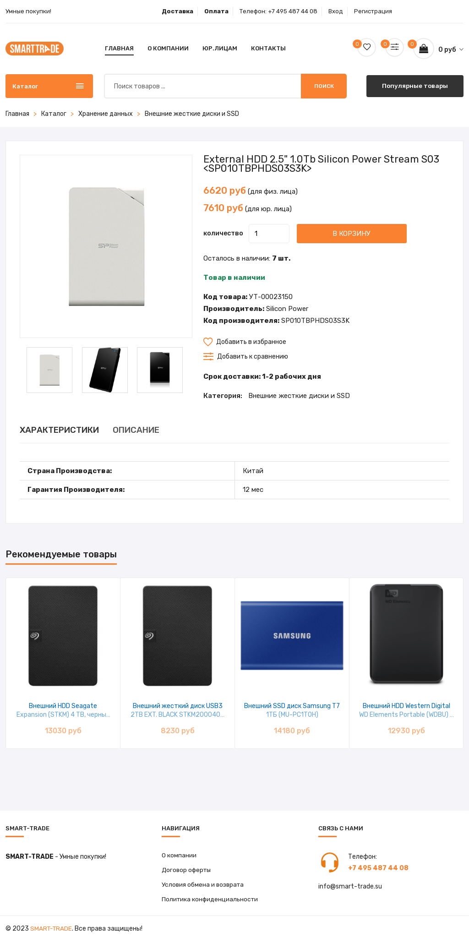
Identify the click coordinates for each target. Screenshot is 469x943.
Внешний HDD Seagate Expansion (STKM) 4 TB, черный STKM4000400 (63, 714)
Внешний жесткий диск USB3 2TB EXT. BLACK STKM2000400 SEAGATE (177, 714)
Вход (335, 11)
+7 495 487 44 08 (292, 11)
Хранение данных (105, 114)
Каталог (53, 114)
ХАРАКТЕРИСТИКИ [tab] (65, 430)
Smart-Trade (52, 930)
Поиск (324, 86)
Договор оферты (188, 870)
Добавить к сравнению (245, 356)
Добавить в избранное (244, 342)
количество (223, 233)
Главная (119, 48)
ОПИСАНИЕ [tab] (153, 430)
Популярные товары (415, 86)
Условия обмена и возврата (204, 885)
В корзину (364, 233)
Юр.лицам (219, 48)
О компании (168, 48)
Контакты (268, 48)
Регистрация (373, 11)
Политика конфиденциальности (211, 901)
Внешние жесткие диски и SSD (192, 114)
